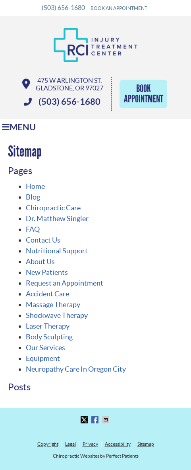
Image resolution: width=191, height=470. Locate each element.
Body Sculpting (49, 337)
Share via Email (106, 419)
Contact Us (43, 240)
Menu (19, 127)
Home (35, 186)
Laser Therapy (47, 326)
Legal (70, 443)
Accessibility (118, 443)
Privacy (90, 443)
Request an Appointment (64, 283)
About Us (40, 261)
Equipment (43, 358)
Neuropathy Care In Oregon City (76, 369)
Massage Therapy (53, 304)
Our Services (45, 347)
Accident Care (47, 294)
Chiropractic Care (53, 208)
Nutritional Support (57, 251)
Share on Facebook (95, 419)
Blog (33, 197)
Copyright (47, 443)
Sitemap (145, 443)
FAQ (33, 229)
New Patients (47, 272)
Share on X (85, 419)
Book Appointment (143, 93)
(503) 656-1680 (63, 7)
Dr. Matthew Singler (57, 218)
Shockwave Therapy (57, 315)
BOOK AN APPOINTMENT (119, 8)
